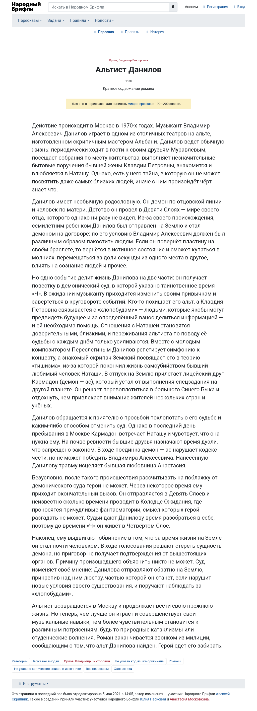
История (157, 32)
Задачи (54, 20)
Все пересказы (97, 669)
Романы (175, 661)
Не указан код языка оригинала (139, 661)
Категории (20, 661)
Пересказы (28, 20)
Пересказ (106, 32)
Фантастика (123, 669)
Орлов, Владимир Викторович (128, 60)
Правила (78, 20)
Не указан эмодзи (45, 661)
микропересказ (140, 104)
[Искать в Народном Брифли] (108, 7)
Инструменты (34, 684)
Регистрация (217, 7)
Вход (241, 7)
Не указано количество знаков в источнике (47, 669)
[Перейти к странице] (173, 7)
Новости (103, 20)
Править (132, 32)
